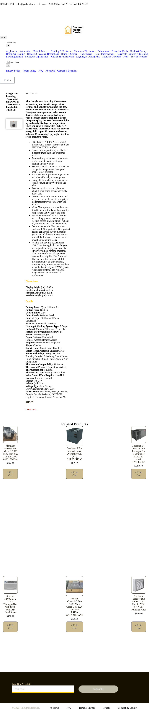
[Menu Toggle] (3, 37)
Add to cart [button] (10, 473)
